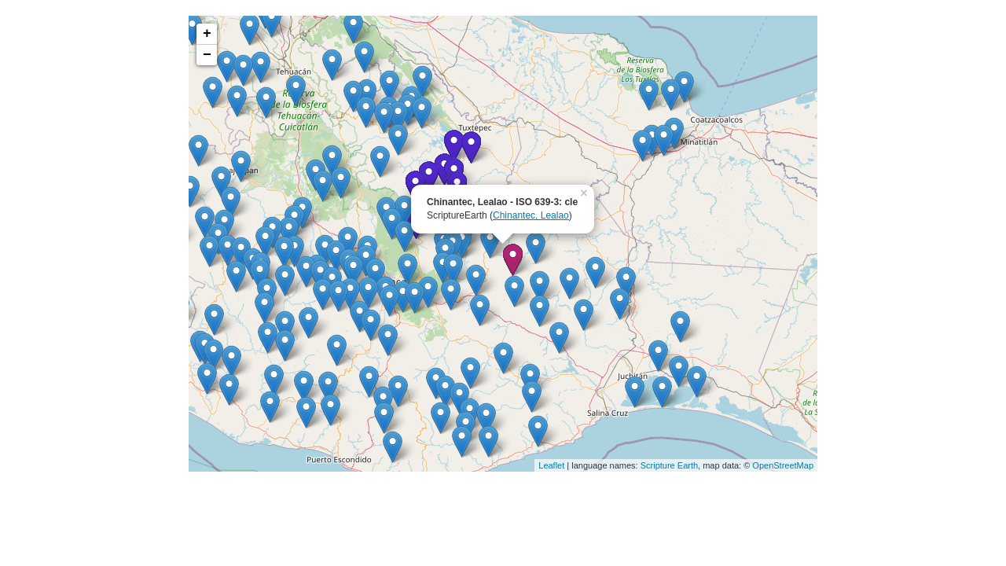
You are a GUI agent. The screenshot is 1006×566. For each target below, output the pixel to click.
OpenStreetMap (782, 465)
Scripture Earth (669, 465)
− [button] (207, 55)
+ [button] (207, 33)
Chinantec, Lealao (531, 215)
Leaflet (551, 465)
